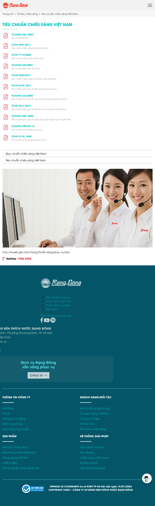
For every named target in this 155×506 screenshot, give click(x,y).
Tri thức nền (87, 424)
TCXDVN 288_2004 (22, 34)
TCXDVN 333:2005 (22, 95)
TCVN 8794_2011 (21, 85)
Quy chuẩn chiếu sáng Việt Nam (26, 153)
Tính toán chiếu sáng (93, 429)
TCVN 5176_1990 (21, 136)
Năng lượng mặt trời (14, 457)
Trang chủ (8, 13)
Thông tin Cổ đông (14, 418)
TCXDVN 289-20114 (23, 126)
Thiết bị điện (9, 462)
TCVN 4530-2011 (21, 75)
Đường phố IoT (89, 462)
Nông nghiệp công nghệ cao (20, 468)
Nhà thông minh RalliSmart (18, 452)
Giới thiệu (8, 408)
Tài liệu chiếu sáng (27, 13)
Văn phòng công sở (92, 468)
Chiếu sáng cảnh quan (94, 457)
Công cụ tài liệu (90, 418)
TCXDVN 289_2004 (22, 115)
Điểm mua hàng (12, 424)
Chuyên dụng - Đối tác (94, 413)
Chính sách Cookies (103, 305)
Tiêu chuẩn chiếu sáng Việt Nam (26, 160)
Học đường (87, 452)
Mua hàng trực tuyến (15, 429)
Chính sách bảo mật (104, 301)
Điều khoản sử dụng (103, 297)
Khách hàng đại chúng (94, 408)
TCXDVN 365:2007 (22, 65)
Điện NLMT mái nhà (92, 447)
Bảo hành (97, 309)
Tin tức (6, 413)
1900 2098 (24, 258)
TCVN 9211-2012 (21, 105)
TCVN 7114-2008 (21, 54)
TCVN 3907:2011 (21, 44)
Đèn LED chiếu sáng (14, 447)
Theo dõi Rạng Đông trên (101, 315)
